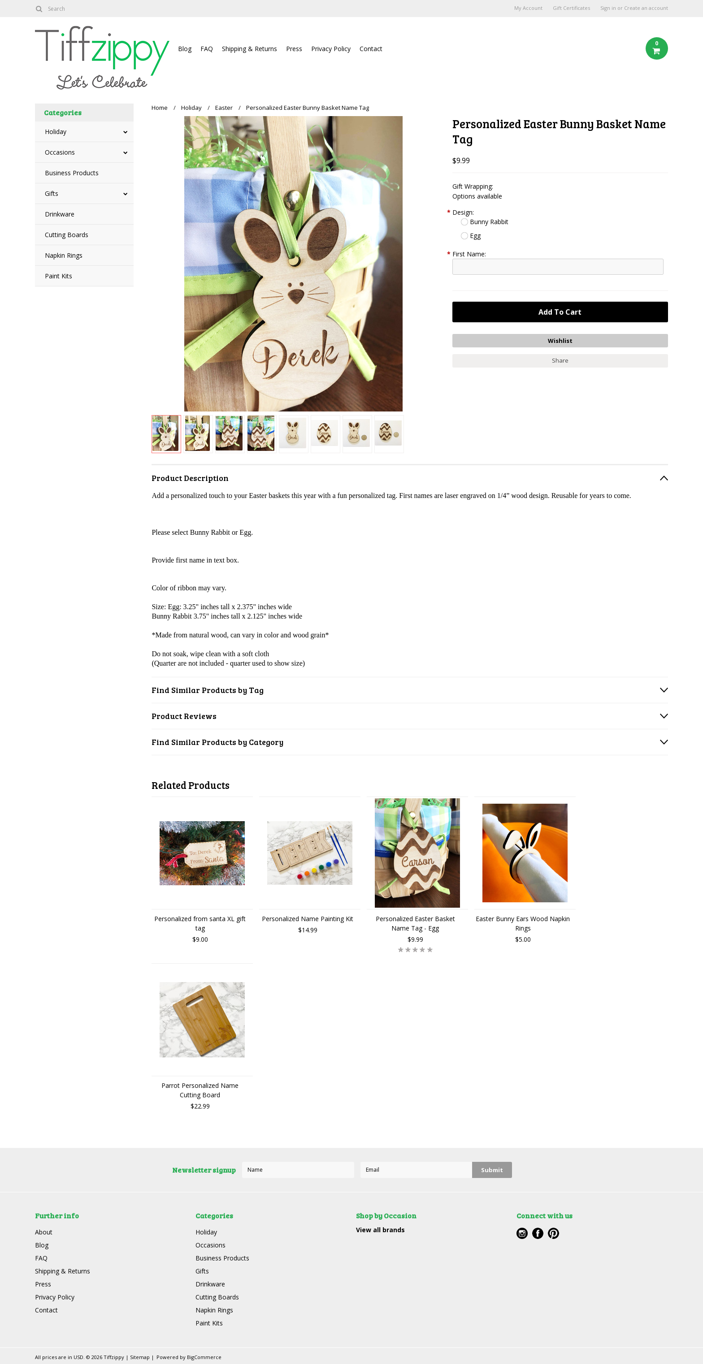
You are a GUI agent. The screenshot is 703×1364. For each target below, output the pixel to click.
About (43, 1232)
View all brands (380, 1229)
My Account (528, 8)
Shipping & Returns (249, 48)
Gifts (51, 193)
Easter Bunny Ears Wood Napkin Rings (523, 923)
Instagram (522, 1233)
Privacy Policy (331, 48)
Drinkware (59, 214)
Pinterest (553, 1233)
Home (160, 108)
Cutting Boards (66, 234)
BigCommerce (204, 1357)
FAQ (206, 48)
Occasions (60, 152)
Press (294, 48)
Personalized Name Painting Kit (307, 918)
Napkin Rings (63, 255)
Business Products (72, 173)
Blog (184, 48)
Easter (224, 108)
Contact (371, 48)
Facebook (537, 1233)
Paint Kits (58, 276)
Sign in (608, 8)
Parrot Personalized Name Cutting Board (200, 1090)
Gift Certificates (571, 8)
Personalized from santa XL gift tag (200, 923)
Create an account (646, 8)
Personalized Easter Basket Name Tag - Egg (415, 923)
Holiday (55, 131)
